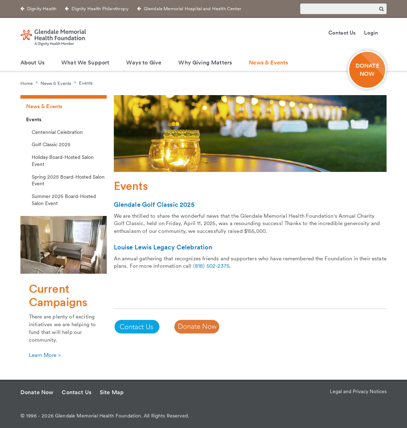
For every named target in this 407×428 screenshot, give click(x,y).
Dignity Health (41, 8)
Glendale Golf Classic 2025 (154, 204)
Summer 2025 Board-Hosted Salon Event (64, 199)
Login (371, 33)
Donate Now (37, 392)
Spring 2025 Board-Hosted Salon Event (68, 180)
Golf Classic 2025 (51, 144)
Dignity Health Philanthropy (100, 8)
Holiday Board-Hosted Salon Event (63, 160)
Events (86, 83)
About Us (32, 62)
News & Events (268, 62)
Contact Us (342, 33)
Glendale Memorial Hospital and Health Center (192, 8)
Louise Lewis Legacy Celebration (163, 247)
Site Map (112, 392)
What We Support (85, 62)
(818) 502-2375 (211, 266)
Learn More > (45, 355)
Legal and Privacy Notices (358, 391)
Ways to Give (143, 62)
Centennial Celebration (57, 132)
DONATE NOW (367, 69)
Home (26, 83)
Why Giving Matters (205, 62)
